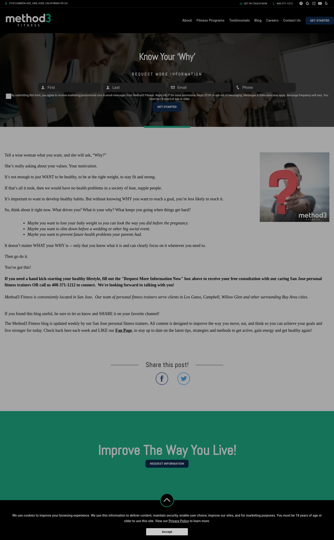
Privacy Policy (179, 521)
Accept (167, 532)
